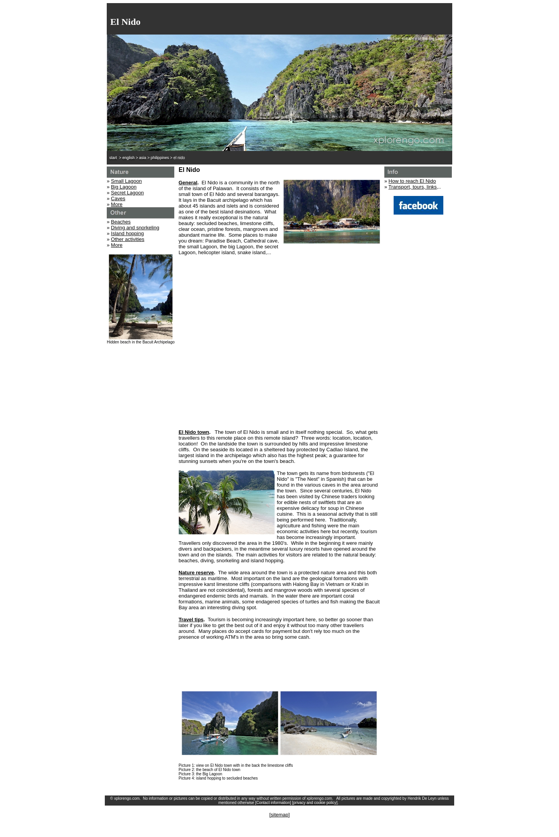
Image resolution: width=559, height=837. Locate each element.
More (117, 204)
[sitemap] (279, 815)
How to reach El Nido (412, 181)
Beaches (121, 222)
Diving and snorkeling (135, 227)
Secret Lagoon (127, 193)
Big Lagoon (124, 187)
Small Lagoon (126, 181)
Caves (118, 198)
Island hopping (127, 233)
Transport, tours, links (413, 187)
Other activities (127, 239)
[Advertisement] (279, 403)
